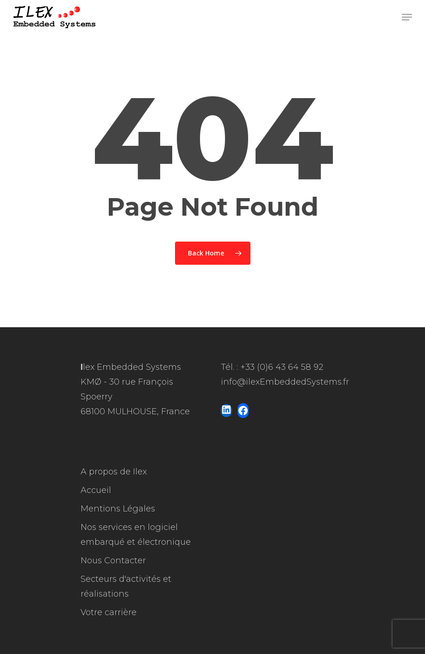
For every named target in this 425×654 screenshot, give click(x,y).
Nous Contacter (113, 560)
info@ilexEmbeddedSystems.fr (285, 382)
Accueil (96, 490)
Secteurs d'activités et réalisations (126, 586)
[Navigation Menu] (407, 17)
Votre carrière (109, 612)
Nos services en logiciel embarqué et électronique (136, 534)
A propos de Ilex (114, 472)
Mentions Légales (118, 509)
